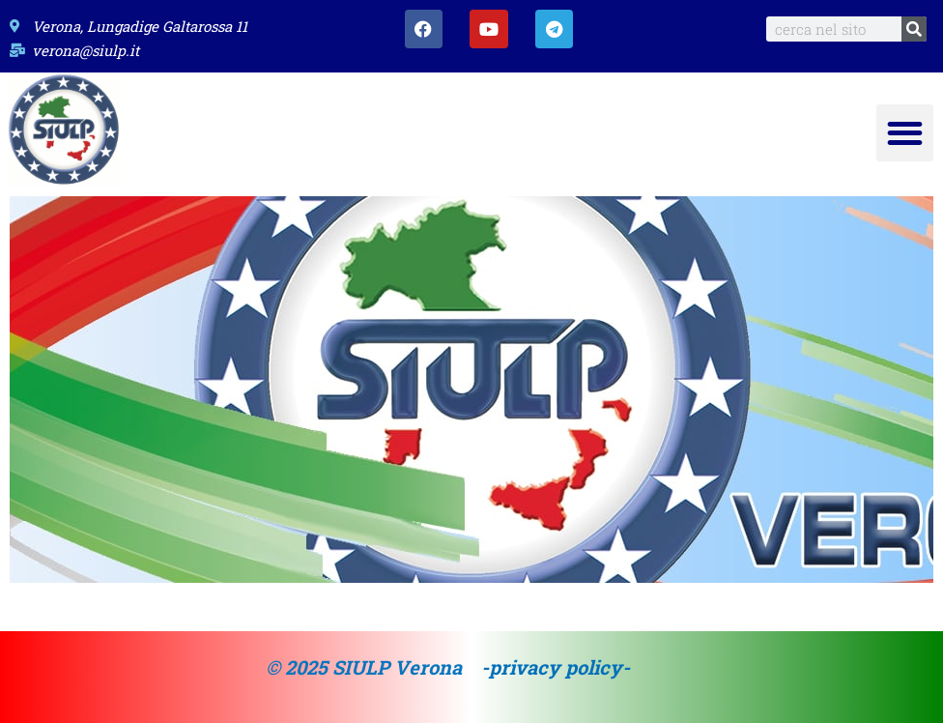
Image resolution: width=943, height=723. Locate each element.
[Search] (914, 29)
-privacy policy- (555, 667)
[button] (904, 132)
